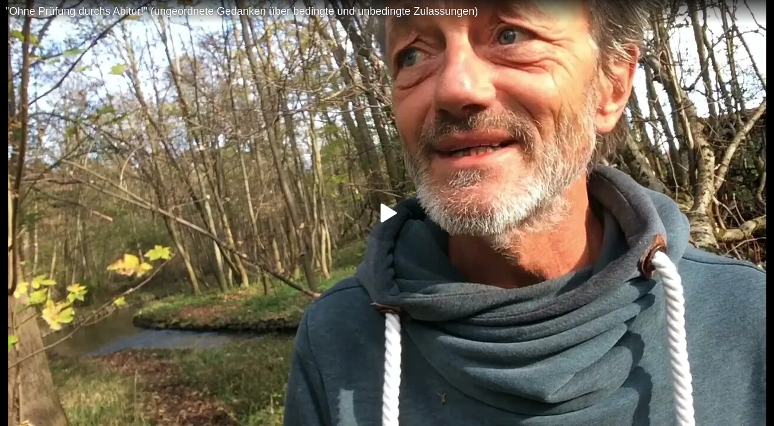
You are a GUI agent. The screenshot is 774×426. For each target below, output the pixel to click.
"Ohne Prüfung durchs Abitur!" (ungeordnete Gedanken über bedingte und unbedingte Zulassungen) (241, 11)
